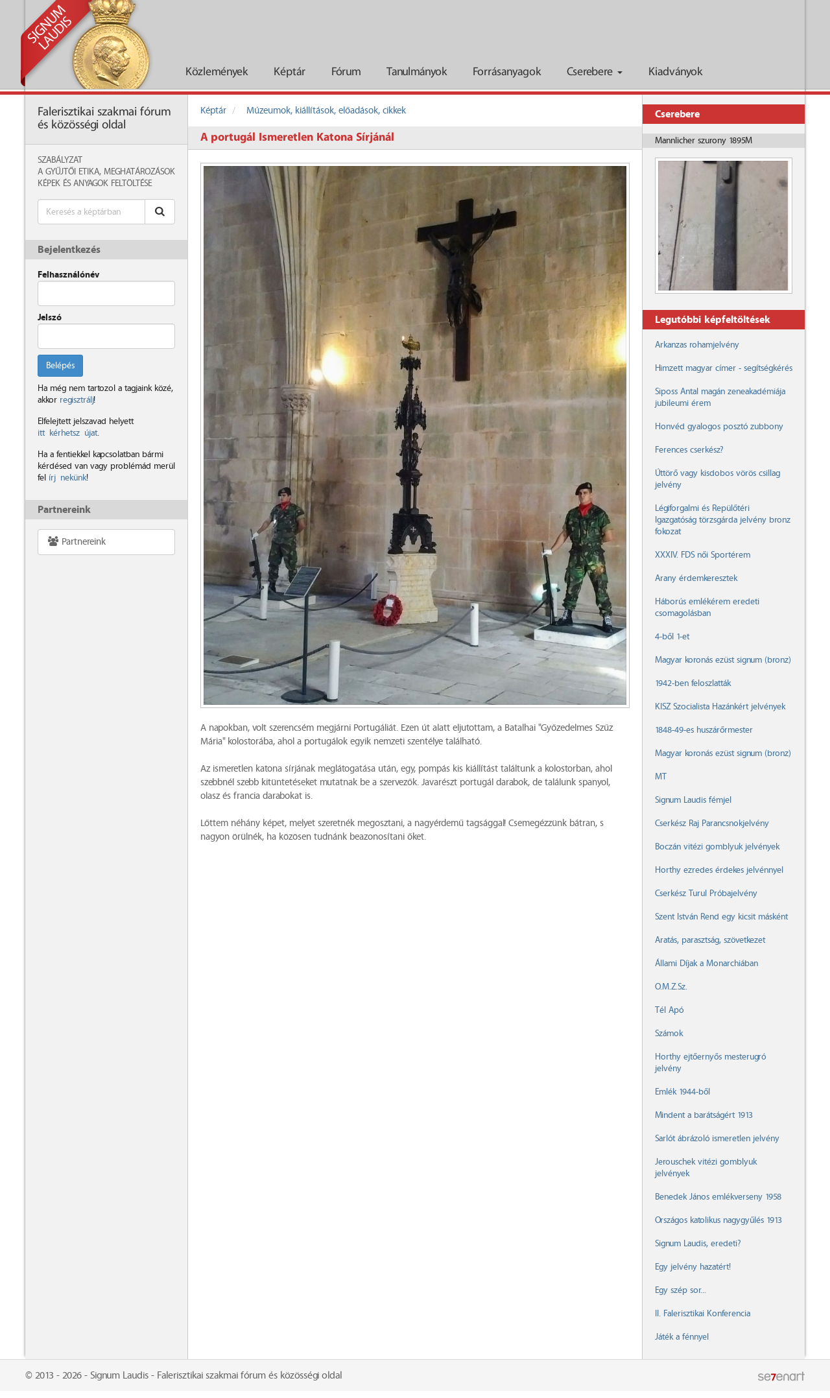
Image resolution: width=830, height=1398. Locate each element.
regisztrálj (76, 400)
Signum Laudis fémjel (693, 800)
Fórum (346, 72)
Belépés (60, 366)
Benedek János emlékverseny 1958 (718, 1197)
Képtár (289, 72)
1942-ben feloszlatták (693, 683)
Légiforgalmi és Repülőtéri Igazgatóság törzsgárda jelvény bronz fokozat (722, 520)
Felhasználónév (68, 275)
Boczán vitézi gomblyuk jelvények (717, 847)
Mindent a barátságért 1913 (704, 1115)
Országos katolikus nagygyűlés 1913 (718, 1220)
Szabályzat (60, 160)
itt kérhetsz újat (67, 433)
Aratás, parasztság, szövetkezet (710, 940)
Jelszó (50, 318)
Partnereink (76, 541)
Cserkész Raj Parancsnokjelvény (712, 823)
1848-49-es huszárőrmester (704, 730)
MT (661, 777)
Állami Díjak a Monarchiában (706, 963)
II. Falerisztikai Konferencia (702, 1314)
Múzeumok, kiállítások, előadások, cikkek (326, 111)
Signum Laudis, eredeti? (698, 1243)
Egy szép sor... (680, 1290)
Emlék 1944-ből (682, 1092)
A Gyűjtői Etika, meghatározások (106, 172)
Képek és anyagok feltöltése (95, 183)
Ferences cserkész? (689, 450)
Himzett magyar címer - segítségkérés (723, 368)
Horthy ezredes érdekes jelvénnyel (719, 870)
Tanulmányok (416, 72)
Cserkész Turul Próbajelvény (706, 893)
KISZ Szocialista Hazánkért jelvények (720, 707)
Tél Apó (669, 1010)
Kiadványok (675, 72)
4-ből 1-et (672, 637)
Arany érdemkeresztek (696, 578)
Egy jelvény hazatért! (693, 1267)
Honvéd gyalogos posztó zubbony (719, 426)
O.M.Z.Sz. (671, 987)
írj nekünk (67, 478)
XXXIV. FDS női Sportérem (702, 555)
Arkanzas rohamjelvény (697, 345)
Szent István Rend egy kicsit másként (721, 917)
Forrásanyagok (507, 72)
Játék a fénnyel (682, 1337)
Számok (669, 1033)
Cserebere (594, 72)
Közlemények (216, 72)
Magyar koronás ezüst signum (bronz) (722, 660)
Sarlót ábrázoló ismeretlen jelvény (717, 1138)
